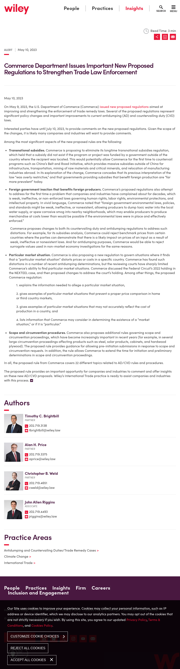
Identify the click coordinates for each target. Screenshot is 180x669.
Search (161, 10)
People (71, 8)
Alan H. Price (35, 444)
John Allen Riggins (40, 502)
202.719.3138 (38, 425)
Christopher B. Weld (41, 473)
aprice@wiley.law (42, 459)
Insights (134, 8)
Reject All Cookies (28, 648)
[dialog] (90, 634)
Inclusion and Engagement (38, 592)
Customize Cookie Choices (35, 636)
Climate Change (15, 556)
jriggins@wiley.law (43, 516)
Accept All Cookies (28, 660)
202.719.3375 (38, 454)
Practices (102, 8)
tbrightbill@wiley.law (44, 430)
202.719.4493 (38, 512)
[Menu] (173, 9)
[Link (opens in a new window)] (166, 37)
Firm (81, 588)
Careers (101, 588)
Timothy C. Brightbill (42, 416)
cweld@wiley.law (42, 488)
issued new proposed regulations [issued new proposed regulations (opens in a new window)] (124, 107)
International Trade (17, 563)
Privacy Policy (136, 620)
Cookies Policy (41, 625)
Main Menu (78, 4)
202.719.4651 (38, 483)
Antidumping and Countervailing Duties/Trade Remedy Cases (49, 550)
